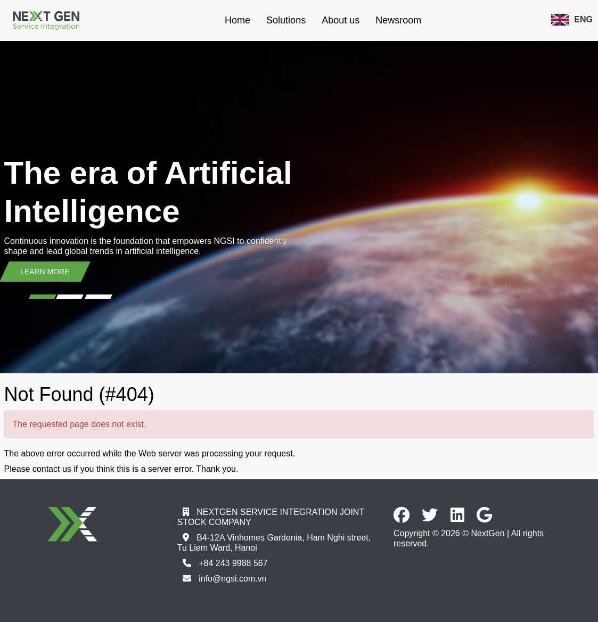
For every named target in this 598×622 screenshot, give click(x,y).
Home (237, 20)
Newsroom (398, 20)
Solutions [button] (286, 20)
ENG (572, 20)
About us (340, 20)
